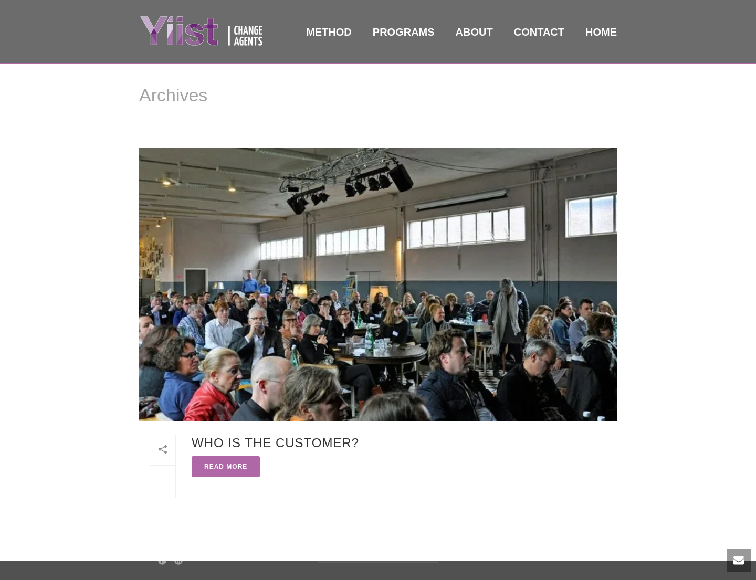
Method (329, 32)
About (474, 32)
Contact (539, 32)
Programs (404, 32)
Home (601, 32)
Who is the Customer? (275, 443)
